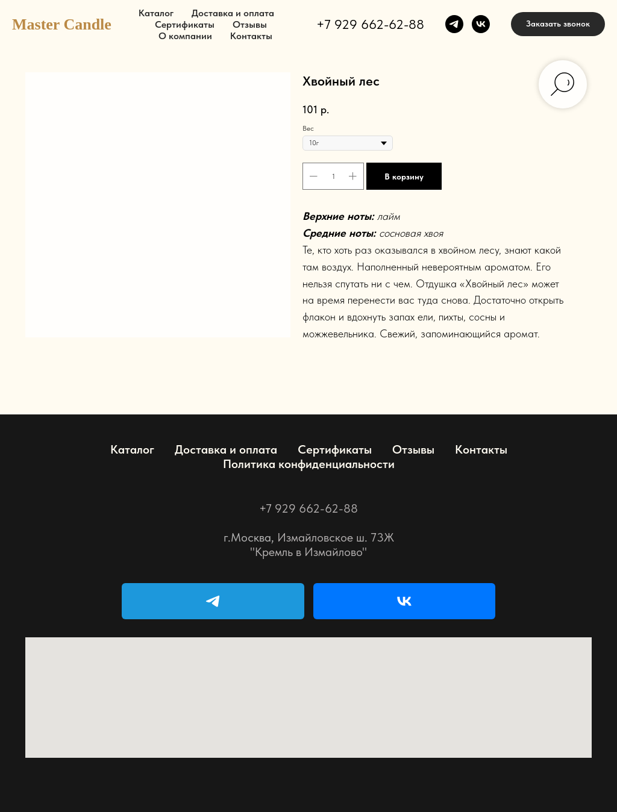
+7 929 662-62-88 (370, 24)
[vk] (481, 24)
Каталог (156, 13)
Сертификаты (185, 24)
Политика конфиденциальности (309, 464)
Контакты (251, 36)
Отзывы (250, 24)
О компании (185, 36)
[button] (558, 24)
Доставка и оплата (233, 13)
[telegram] (454, 24)
